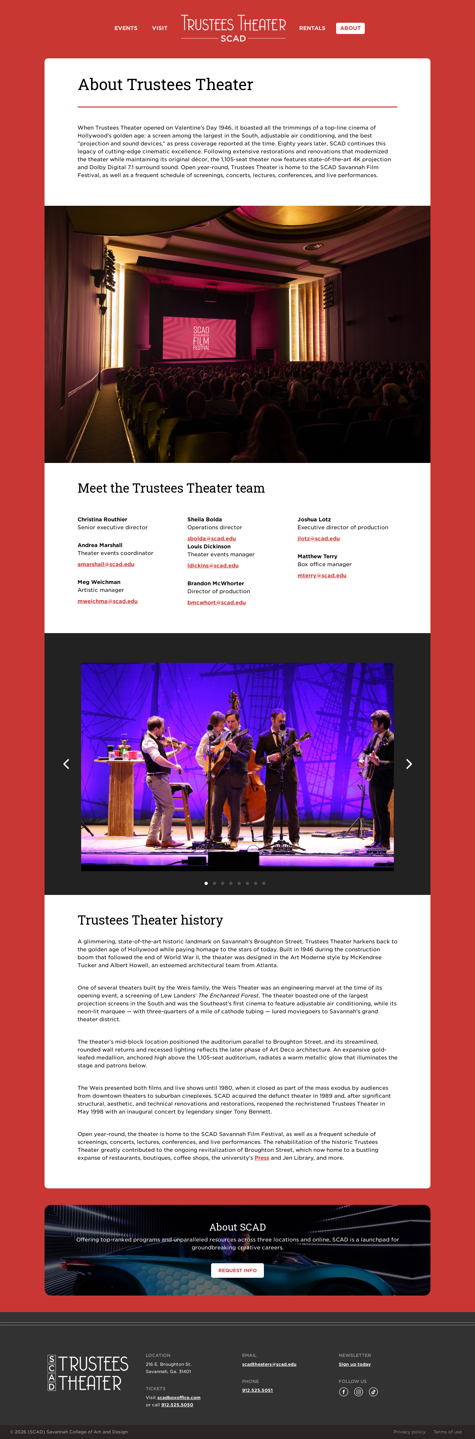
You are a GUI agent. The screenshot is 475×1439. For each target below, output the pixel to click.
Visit (160, 28)
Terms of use (447, 1431)
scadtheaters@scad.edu (269, 1364)
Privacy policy (410, 1431)
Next (409, 764)
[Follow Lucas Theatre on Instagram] (359, 1392)
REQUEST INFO (237, 1270)
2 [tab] (214, 883)
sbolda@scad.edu (211, 539)
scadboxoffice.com (179, 1397)
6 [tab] (247, 883)
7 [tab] (255, 883)
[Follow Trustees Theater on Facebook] (344, 1392)
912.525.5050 (177, 1404)
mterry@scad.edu (322, 575)
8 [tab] (264, 883)
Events (126, 28)
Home (233, 28)
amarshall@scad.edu (106, 564)
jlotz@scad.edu (319, 539)
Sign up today (355, 1364)
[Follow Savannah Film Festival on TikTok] (373, 1392)
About (350, 28)
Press (262, 1158)
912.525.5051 (257, 1390)
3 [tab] (222, 883)
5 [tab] (239, 883)
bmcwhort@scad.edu (216, 602)
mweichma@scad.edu (108, 601)
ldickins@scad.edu (212, 566)
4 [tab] (231, 883)
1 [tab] (206, 883)
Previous (66, 764)
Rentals (312, 28)
